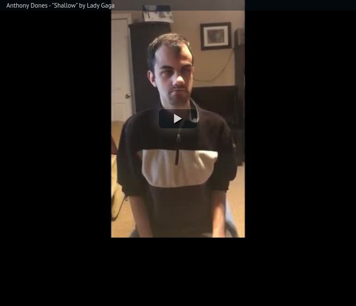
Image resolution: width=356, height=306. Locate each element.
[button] (178, 118)
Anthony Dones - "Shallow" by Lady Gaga (60, 5)
